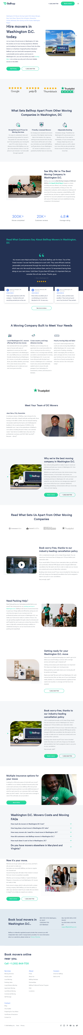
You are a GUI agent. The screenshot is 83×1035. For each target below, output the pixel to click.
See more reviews (41, 308)
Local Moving (8, 979)
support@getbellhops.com (69, 927)
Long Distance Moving (10, 985)
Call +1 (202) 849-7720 (16, 963)
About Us (31, 976)
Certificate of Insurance (11, 1014)
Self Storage (7, 997)
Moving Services (9, 973)
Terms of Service (35, 937)
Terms (17, 1025)
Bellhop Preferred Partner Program (39, 985)
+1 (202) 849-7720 (53, 3)
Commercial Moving (10, 994)
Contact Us (7, 1017)
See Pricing (13, 69)
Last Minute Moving (10, 991)
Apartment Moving (9, 988)
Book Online (16, 802)
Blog (5, 1006)
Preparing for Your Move (11, 1011)
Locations (31, 991)
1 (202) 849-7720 (30, 68)
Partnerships (32, 982)
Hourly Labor (8, 976)
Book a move (68, 3)
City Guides (7, 1008)
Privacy (22, 1025)
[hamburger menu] (78, 3)
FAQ (30, 988)
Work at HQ (56, 976)
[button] (42, 824)
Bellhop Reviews (33, 979)
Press (30, 973)
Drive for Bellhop (58, 973)
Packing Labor (8, 982)
